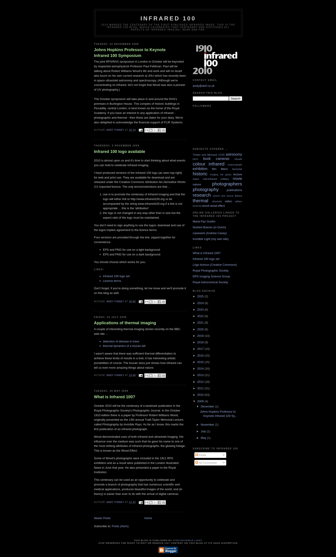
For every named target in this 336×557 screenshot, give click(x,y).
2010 (201, 394)
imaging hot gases (220, 174)
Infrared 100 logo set (116, 276)
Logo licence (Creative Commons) (215, 264)
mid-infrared (210, 178)
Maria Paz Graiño (204, 221)
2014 (201, 368)
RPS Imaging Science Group (211, 276)
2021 (201, 322)
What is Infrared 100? (114, 397)
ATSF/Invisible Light (187, 540)
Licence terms (112, 281)
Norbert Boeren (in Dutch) (209, 227)
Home (148, 518)
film (214, 169)
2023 (201, 309)
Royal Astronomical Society (210, 282)
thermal (200, 200)
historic (200, 173)
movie (237, 179)
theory (238, 195)
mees (196, 178)
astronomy (234, 154)
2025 (201, 296)
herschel (237, 169)
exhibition (200, 169)
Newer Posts (102, 518)
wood (205, 205)
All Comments (206, 462)
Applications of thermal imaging (125, 323)
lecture (237, 174)
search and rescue (223, 196)
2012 (201, 381)
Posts (200, 455)
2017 (201, 348)
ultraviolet (217, 201)
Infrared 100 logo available (119, 151)
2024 (201, 303)
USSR (221, 155)
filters (224, 169)
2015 (201, 362)
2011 (201, 388)
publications (234, 190)
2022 (201, 316)
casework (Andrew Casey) (210, 233)
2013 (201, 375)
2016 (201, 355)
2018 (201, 342)
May (204, 438)
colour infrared (209, 163)
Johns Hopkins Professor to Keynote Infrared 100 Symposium (130, 53)
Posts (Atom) (120, 526)
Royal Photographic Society (211, 270)
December (208, 406)
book (207, 159)
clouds (238, 158)
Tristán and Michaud (205, 154)
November (208, 424)
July (204, 431)
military (225, 178)
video (228, 201)
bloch (195, 159)
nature (197, 184)
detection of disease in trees (121, 341)
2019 (201, 335)
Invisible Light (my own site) (211, 239)
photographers (227, 183)
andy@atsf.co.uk (204, 85)
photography (206, 189)
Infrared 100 (168, 18)
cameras (222, 159)
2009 (201, 401)
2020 (201, 329)
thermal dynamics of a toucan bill (124, 346)
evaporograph (235, 164)
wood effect (217, 205)
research (202, 195)
